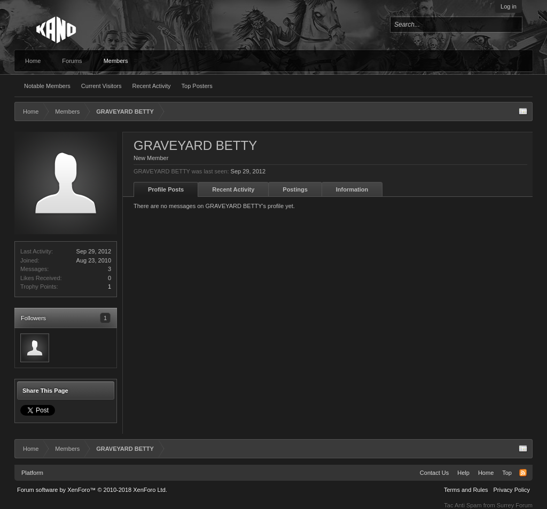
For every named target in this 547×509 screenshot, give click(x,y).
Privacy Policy (512, 490)
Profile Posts (166, 189)
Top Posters (197, 86)
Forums (72, 61)
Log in (509, 6)
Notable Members (47, 86)
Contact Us (434, 473)
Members (116, 61)
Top (507, 473)
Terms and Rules (466, 490)
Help (463, 473)
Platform (32, 473)
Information (352, 189)
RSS (523, 472)
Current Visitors (101, 86)
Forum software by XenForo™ (92, 490)
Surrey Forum (515, 505)
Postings (295, 189)
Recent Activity (151, 86)
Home (33, 61)
